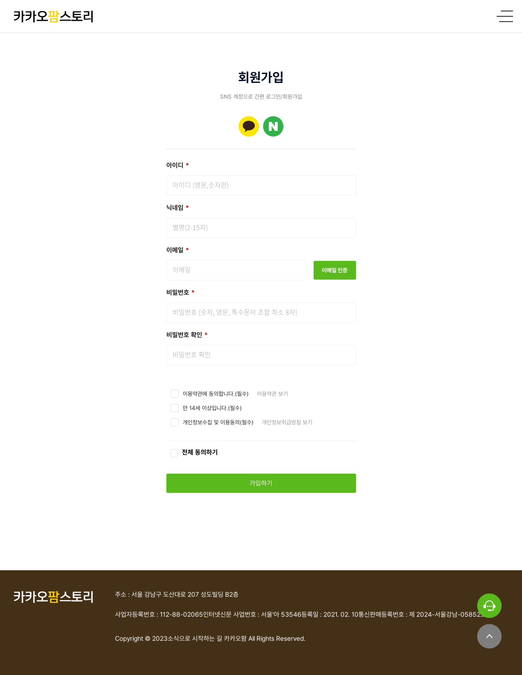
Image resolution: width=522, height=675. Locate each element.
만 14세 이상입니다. (205, 408)
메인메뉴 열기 (506, 16)
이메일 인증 (334, 270)
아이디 (177, 165)
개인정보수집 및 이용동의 (211, 422)
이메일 (177, 250)
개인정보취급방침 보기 (287, 422)
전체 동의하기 (200, 452)
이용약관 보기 (272, 393)
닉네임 (177, 208)
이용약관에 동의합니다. (209, 393)
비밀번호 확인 (187, 335)
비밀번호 (180, 292)
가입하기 (261, 483)
